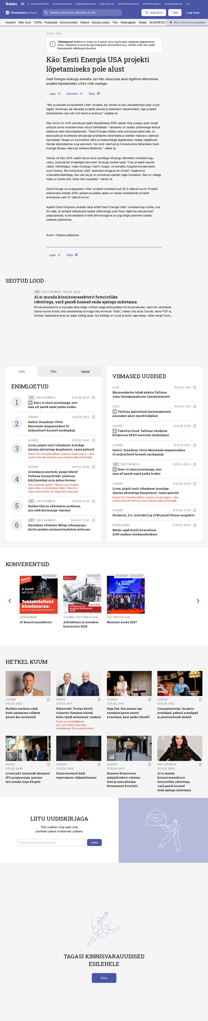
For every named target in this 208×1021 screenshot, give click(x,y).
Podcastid (50, 22)
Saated (61, 699)
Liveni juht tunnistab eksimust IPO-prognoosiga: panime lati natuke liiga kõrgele (28, 777)
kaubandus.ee (107, 3)
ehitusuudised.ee (40, 3)
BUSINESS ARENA (163, 22)
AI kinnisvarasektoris (36, 622)
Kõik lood (24, 22)
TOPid (37, 22)
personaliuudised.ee (128, 3)
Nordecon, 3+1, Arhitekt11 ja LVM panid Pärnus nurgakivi (153, 515)
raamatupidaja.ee (173, 3)
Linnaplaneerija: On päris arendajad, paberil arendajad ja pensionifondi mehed (177, 713)
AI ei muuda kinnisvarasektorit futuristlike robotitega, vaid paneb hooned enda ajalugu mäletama (85, 299)
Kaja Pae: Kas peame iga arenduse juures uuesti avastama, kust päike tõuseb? (128, 713)
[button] (51, 842)
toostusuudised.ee (62, 3)
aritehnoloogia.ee (152, 3)
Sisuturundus (101, 22)
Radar (143, 22)
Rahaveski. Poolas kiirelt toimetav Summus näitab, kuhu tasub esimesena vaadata (78, 713)
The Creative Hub (118, 617)
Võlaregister (128, 22)
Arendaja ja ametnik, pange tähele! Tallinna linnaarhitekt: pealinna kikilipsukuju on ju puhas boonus (53, 476)
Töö (115, 22)
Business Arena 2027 (122, 622)
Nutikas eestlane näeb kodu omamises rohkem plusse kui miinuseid (23, 713)
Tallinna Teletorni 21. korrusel (84, 617)
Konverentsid (68, 22)
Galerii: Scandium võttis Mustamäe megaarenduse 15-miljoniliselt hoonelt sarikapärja (51, 426)
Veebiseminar (28, 617)
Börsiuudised (121, 525)
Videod (84, 22)
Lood (115, 387)
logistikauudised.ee (86, 3)
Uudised (33, 416)
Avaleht (11, 22)
